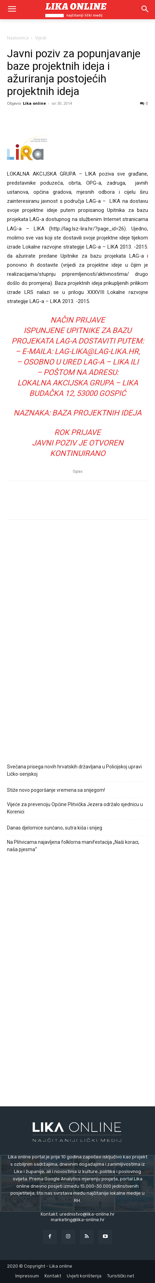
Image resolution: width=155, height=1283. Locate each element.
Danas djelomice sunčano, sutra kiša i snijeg (54, 828)
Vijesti (41, 38)
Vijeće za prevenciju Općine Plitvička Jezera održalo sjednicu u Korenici (75, 808)
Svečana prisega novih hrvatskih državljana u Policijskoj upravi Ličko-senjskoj (74, 770)
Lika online (34, 103)
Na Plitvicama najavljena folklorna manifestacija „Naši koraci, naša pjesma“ (73, 845)
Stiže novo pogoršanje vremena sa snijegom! (56, 790)
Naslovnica (17, 38)
